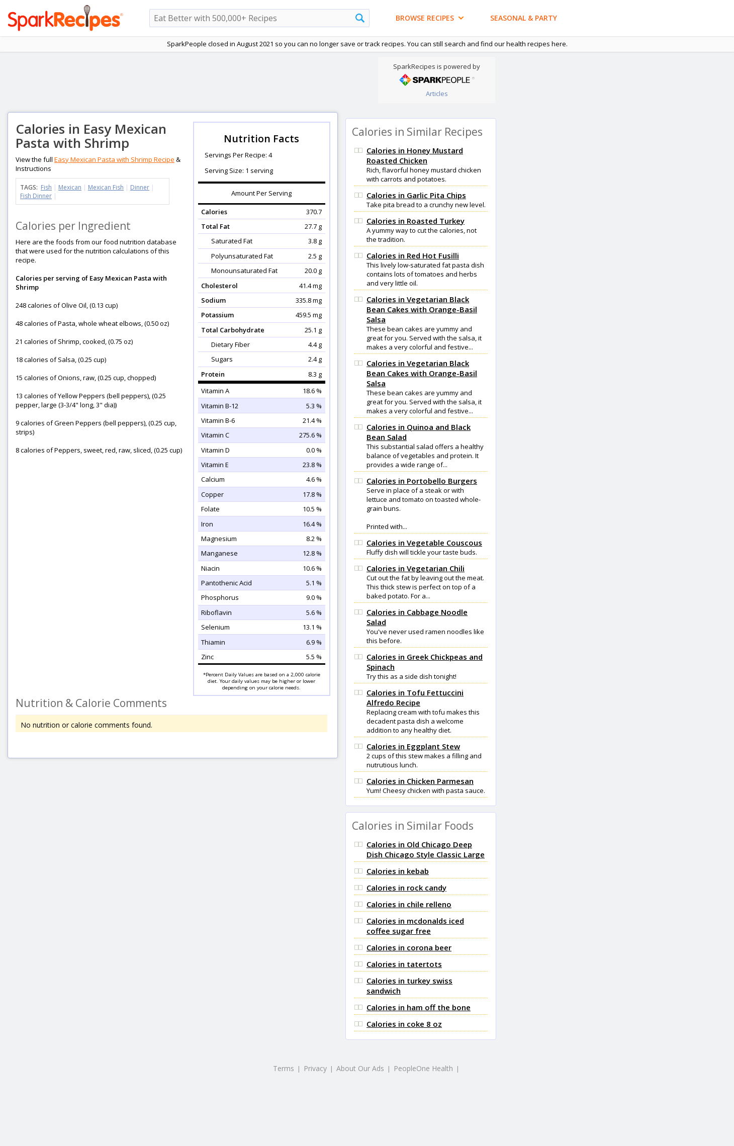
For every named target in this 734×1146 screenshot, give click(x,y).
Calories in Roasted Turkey (415, 221)
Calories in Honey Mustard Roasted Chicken (414, 155)
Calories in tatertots (404, 964)
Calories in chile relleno (408, 904)
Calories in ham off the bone (418, 1007)
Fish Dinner (36, 196)
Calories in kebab (397, 871)
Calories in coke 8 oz (404, 1024)
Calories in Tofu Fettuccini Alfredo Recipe (415, 697)
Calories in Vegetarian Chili (415, 568)
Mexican (69, 187)
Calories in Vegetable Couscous (424, 543)
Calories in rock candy (406, 888)
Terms (283, 1068)
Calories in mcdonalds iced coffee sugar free (415, 926)
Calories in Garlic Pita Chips (416, 195)
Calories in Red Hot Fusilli (412, 255)
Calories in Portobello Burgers (421, 481)
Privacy (315, 1068)
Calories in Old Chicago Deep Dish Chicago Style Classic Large (425, 849)
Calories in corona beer (408, 947)
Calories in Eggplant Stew (413, 746)
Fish (46, 187)
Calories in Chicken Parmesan (420, 781)
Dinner (139, 187)
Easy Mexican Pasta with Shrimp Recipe (114, 159)
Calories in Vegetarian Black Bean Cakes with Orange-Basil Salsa (421, 309)
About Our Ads (360, 1068)
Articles (437, 93)
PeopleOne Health (423, 1068)
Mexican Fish (106, 187)
